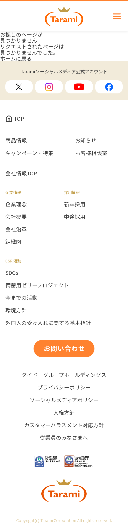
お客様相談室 (91, 153)
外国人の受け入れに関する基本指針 (48, 323)
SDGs (11, 272)
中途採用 (74, 216)
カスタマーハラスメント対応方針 (64, 425)
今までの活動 (21, 297)
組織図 (13, 241)
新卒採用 (74, 204)
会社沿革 (16, 229)
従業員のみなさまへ (64, 437)
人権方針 (64, 412)
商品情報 (16, 140)
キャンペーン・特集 (29, 153)
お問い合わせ (64, 348)
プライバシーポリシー (64, 387)
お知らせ (85, 140)
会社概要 (16, 216)
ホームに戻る (16, 58)
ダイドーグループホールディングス (64, 375)
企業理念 (16, 204)
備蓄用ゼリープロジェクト (37, 285)
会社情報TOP (21, 173)
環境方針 (16, 310)
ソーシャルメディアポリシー (64, 400)
